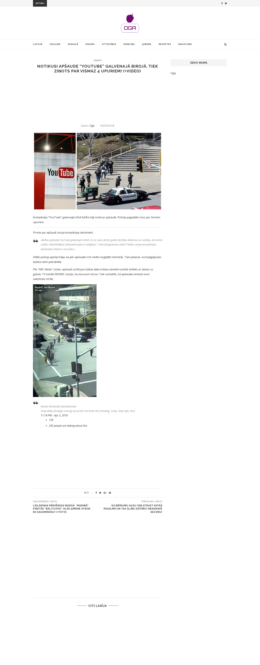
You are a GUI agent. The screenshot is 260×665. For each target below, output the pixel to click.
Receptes (165, 44)
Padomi (90, 44)
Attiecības (109, 44)
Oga (92, 125)
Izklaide (55, 44)
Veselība (129, 44)
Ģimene (146, 44)
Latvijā (37, 44)
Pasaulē (73, 44)
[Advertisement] (97, 98)
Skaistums (185, 44)
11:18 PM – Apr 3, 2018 (54, 415)
